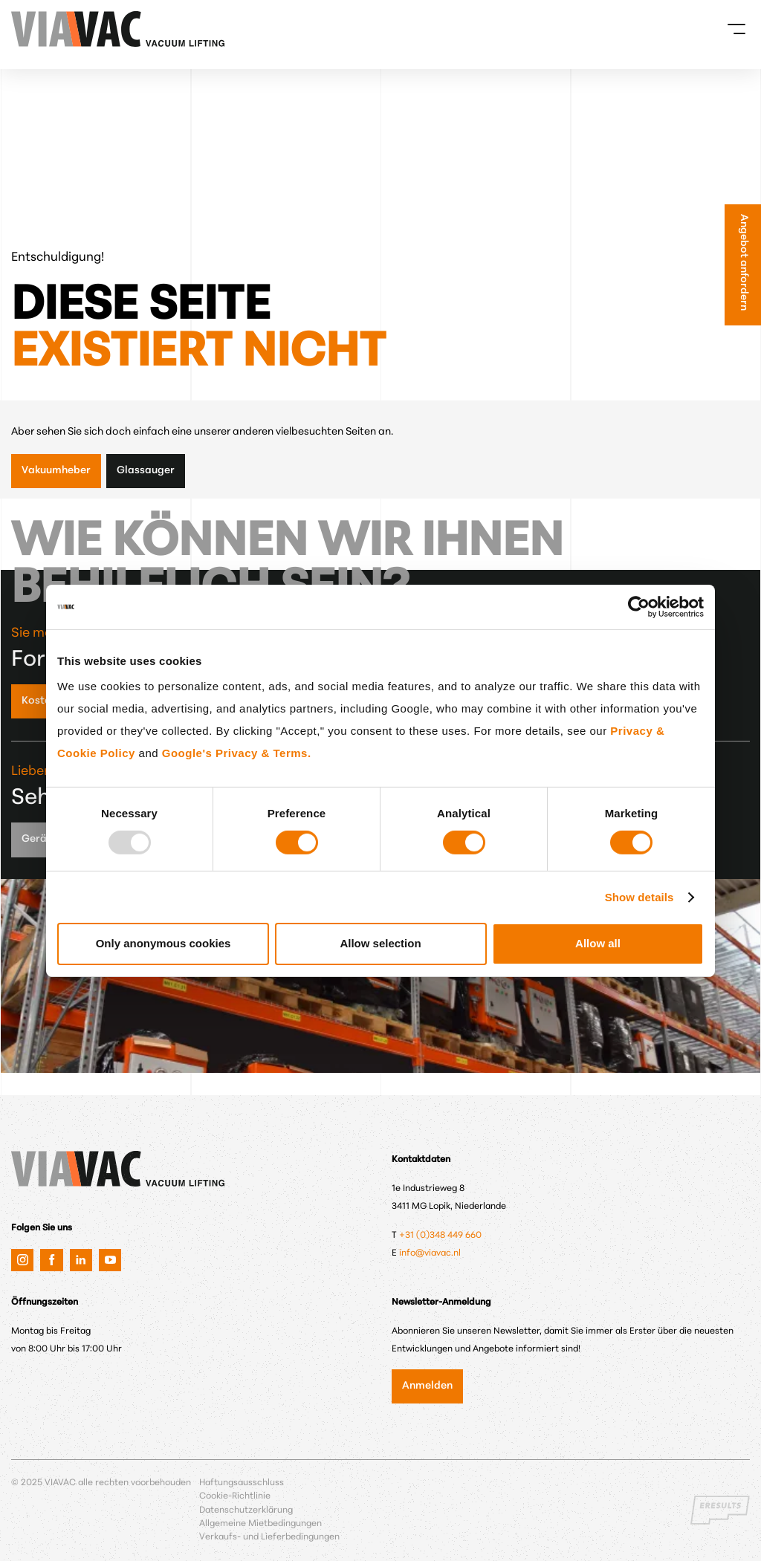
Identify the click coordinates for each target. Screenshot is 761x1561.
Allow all (598, 943)
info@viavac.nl (430, 1253)
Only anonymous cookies (163, 943)
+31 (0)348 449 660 (440, 1235)
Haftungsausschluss (241, 1483)
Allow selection (380, 943)
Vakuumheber (56, 471)
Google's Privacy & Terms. (236, 753)
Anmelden (427, 1386)
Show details (639, 897)
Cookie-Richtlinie (235, 1496)
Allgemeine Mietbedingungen (260, 1523)
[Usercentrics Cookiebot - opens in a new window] (639, 606)
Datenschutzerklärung (246, 1510)
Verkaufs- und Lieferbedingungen (269, 1537)
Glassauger (146, 471)
